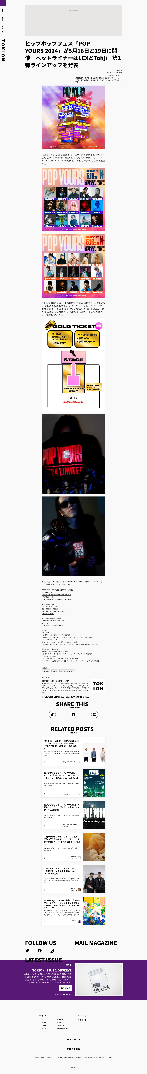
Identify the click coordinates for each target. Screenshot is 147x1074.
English (77, 1039)
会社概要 (110, 1057)
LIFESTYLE (60, 1025)
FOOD (44, 1025)
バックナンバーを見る (62, 994)
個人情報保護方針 (90, 1057)
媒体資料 (101, 1057)
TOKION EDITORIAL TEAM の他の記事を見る (66, 696)
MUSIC (111, 75)
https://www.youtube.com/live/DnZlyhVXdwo (56, 599)
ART (43, 1019)
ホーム (44, 1015)
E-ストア (83, 1015)
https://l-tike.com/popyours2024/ (53, 625)
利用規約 (78, 1057)
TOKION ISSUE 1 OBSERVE (52, 970)
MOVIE (59, 1022)
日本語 (69, 1039)
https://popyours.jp (48, 614)
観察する (119, 75)
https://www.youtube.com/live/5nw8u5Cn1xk (56, 595)
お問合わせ (50, 1057)
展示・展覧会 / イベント (67, 671)
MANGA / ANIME (62, 1028)
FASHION (60, 1019)
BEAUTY (45, 1028)
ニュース (54, 671)
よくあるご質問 (39, 1057)
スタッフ (83, 1020)
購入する (64, 988)
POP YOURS (46, 671)
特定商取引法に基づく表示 (65, 1057)
